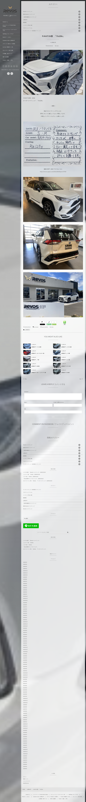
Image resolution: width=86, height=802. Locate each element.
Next (81, 378)
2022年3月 (25, 666)
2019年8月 (25, 732)
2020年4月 (25, 715)
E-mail (55, 402)
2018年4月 (25, 766)
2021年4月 (25, 689)
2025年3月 (25, 589)
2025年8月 (25, 579)
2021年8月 (25, 681)
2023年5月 (25, 636)
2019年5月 (25, 738)
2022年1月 (25, 670)
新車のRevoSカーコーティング (51, 14)
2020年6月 (25, 711)
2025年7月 (25, 581)
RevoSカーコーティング (51, 12)
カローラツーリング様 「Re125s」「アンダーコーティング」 (34, 480)
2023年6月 (25, 634)
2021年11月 (25, 675)
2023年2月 (25, 643)
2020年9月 (25, 704)
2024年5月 (25, 611)
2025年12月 (25, 570)
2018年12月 (25, 749)
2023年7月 (25, 632)
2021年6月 (25, 685)
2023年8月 (25, 630)
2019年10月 (25, 728)
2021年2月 (25, 694)
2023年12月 (25, 621)
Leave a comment (45, 327)
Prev (25, 378)
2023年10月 (25, 626)
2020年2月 (25, 719)
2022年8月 (25, 655)
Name (25, 402)
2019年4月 (25, 741)
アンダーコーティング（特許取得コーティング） (51, 31)
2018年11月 (25, 751)
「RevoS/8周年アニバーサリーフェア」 (30, 478)
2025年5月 (25, 585)
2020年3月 (25, 717)
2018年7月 (25, 760)
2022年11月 (25, 649)
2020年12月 (25, 698)
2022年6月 (25, 660)
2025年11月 (25, 572)
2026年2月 (25, 566)
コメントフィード (26, 781)
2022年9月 (25, 653)
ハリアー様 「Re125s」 (27, 476)
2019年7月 (25, 734)
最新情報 (51, 23)
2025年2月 (25, 592)
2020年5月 (25, 713)
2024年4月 (25, 613)
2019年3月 (25, 743)
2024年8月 (25, 604)
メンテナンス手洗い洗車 (51, 25)
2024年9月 (25, 602)
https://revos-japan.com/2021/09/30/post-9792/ (53, 171)
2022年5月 (25, 662)
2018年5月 (25, 764)
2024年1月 (25, 619)
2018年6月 (25, 762)
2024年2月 (25, 617)
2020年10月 (25, 702)
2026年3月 (25, 564)
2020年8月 (25, 706)
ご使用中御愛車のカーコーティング (51, 17)
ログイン (24, 776)
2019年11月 (25, 726)
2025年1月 (25, 594)
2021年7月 (25, 683)
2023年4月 (25, 638)
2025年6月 (25, 583)
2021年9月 (25, 679)
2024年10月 (25, 600)
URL (25, 408)
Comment (26, 391)
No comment (36, 327)
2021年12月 (25, 672)
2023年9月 (25, 628)
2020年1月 (25, 721)
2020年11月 (25, 700)
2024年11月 (25, 598)
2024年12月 (25, 596)
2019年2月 (25, 745)
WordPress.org (26, 783)
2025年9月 (25, 577)
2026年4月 (25, 562)
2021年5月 (25, 687)
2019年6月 (25, 736)
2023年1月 (25, 645)
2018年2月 (25, 768)
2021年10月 (25, 677)
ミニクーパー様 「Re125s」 (28, 474)
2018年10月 (25, 753)
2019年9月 (25, 730)
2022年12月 (25, 647)
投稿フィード (25, 778)
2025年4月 (25, 587)
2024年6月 (25, 609)
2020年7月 (25, 709)
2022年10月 (25, 651)
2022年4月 (25, 664)
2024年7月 (25, 606)
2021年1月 (25, 696)
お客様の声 (51, 20)
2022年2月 (25, 668)
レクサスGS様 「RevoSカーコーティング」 (31, 472)
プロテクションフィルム (51, 28)
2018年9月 (25, 755)
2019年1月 (25, 747)
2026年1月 (25, 568)
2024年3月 (25, 615)
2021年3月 (25, 692)
